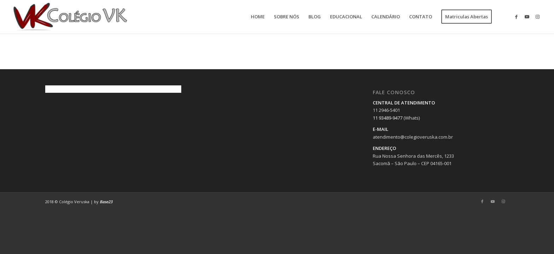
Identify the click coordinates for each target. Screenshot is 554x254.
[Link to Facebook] (516, 16)
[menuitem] (257, 17)
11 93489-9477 (387, 118)
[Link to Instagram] (537, 16)
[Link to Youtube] (527, 16)
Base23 (106, 201)
